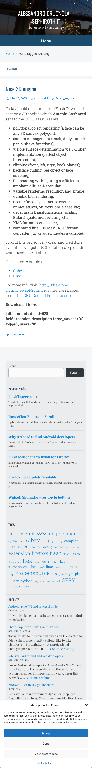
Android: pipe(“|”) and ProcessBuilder (33, 606)
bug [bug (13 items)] (45, 540)
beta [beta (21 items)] (36, 540)
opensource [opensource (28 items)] (35, 573)
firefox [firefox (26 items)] (40, 552)
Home (10, 54)
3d (57, 98)
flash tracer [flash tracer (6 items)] (14, 561)
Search (13, 366)
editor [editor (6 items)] (76, 547)
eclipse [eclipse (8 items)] (58, 547)
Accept (46, 733)
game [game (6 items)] (37, 561)
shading (74, 98)
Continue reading (62, 649)
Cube (17, 270)
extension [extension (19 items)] (19, 553)
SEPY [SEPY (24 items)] (68, 580)
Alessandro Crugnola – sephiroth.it (46, 17)
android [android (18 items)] (74, 533)
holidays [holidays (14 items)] (59, 561)
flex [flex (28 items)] (27, 560)
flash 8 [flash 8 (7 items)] (67, 554)
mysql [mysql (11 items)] (13, 573)
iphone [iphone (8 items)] (33, 566)
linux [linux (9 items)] (50, 567)
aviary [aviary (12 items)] (24, 540)
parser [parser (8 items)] (63, 574)
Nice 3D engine (21, 88)
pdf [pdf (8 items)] (71, 574)
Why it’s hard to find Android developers (35, 656)
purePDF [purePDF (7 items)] (13, 581)
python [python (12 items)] (27, 580)
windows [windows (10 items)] (15, 586)
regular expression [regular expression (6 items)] (44, 581)
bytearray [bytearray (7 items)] (57, 541)
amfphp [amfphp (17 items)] (56, 533)
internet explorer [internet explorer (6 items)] (17, 566)
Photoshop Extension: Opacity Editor (33, 627)
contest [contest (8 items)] (37, 547)
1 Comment (17, 334)
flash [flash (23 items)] (56, 553)
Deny (46, 743)
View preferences (46, 754)
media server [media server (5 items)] (61, 567)
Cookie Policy (44, 763)
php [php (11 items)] (78, 573)
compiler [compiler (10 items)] (71, 540)
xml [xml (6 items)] (27, 586)
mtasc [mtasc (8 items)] (73, 566)
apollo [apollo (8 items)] (12, 541)
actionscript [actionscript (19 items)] (21, 533)
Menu (46, 40)
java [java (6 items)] (42, 566)
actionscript (41, 98)
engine (64, 98)
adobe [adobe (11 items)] (41, 534)
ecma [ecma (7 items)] (68, 547)
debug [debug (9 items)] (47, 547)
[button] (86, 705)
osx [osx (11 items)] (54, 573)
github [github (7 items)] (46, 562)
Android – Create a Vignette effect (31, 685)
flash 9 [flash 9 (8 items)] (77, 554)
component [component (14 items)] (19, 546)
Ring (17, 275)
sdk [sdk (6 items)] (59, 581)
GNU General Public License (47, 295)
